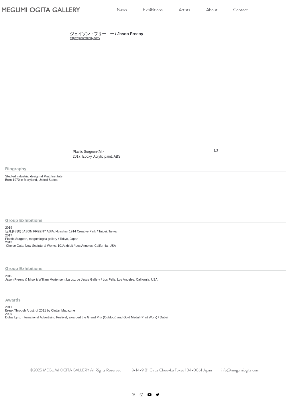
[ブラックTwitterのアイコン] (157, 394)
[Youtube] (149, 394)
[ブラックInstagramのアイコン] (141, 394)
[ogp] (133, 394)
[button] (145, 105)
